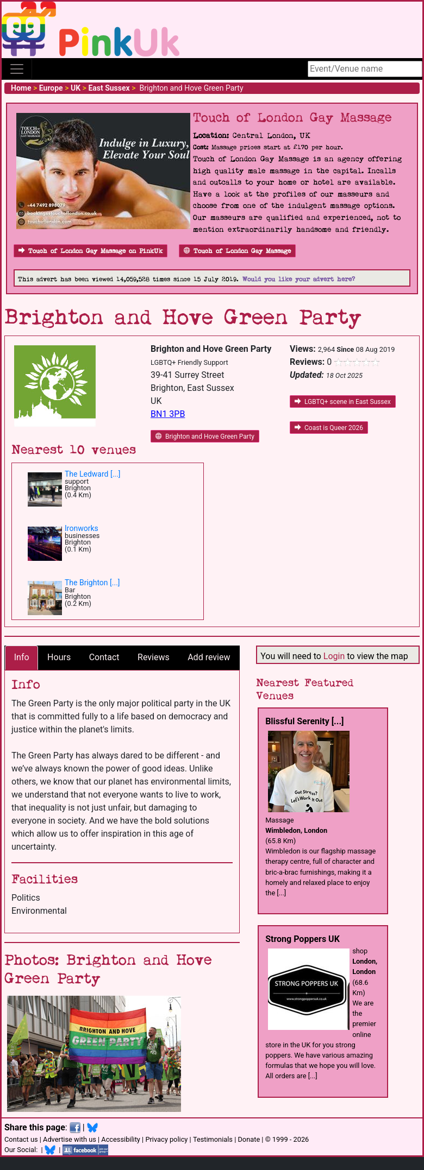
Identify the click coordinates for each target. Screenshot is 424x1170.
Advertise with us (69, 1139)
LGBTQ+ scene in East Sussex (343, 402)
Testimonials (213, 1139)
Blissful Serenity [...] (304, 721)
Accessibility (120, 1139)
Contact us (21, 1139)
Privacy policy (166, 1139)
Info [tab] (21, 657)
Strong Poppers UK (302, 939)
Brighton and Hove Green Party (204, 436)
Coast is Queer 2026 (329, 428)
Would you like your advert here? (298, 279)
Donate (249, 1139)
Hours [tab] (59, 657)
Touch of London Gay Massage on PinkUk (90, 251)
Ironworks (81, 528)
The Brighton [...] (92, 582)
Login (334, 656)
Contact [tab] (104, 657)
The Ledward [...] (92, 474)
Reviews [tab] (154, 657)
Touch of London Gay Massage (237, 251)
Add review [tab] (209, 657)
